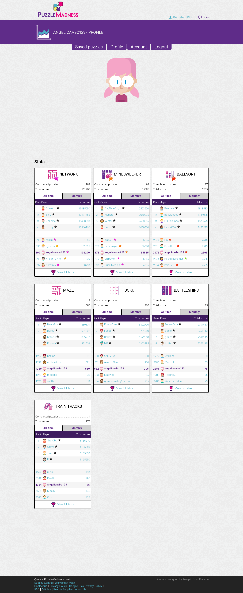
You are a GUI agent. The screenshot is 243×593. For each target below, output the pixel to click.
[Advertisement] (121, 129)
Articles (46, 589)
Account (139, 46)
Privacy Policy (58, 586)
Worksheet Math (65, 582)
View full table (62, 272)
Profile (117, 46)
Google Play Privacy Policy (85, 586)
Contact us (40, 586)
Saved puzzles (89, 46)
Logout (161, 46)
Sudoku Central (43, 582)
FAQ (36, 589)
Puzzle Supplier (63, 589)
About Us (80, 589)
